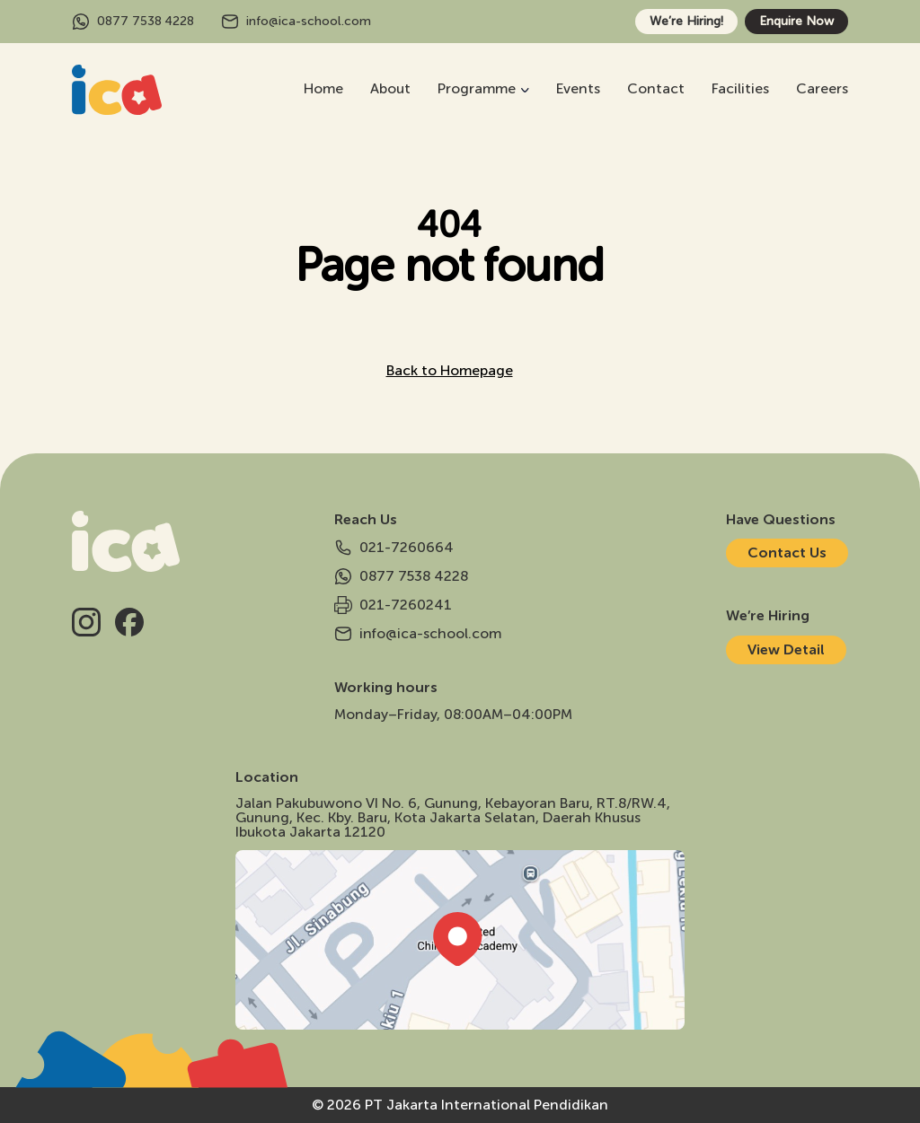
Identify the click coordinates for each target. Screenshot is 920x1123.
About (390, 88)
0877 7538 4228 (133, 22)
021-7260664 (394, 548)
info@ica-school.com (296, 22)
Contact (656, 88)
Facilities (740, 88)
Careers (822, 88)
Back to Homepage (449, 370)
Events (578, 88)
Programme (477, 88)
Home (323, 88)
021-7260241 (393, 605)
